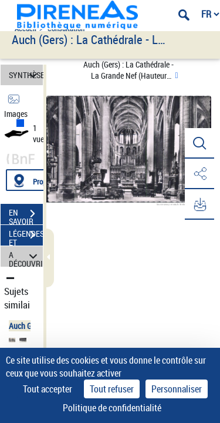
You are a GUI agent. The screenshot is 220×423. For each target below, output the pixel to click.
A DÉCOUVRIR (26, 256)
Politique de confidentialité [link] (112, 407)
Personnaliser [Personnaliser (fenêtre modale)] (176, 388)
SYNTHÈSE (26, 75)
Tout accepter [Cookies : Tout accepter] (47, 388)
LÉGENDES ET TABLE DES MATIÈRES (26, 236)
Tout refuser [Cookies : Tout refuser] (112, 388)
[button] (199, 143)
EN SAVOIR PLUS (26, 215)
